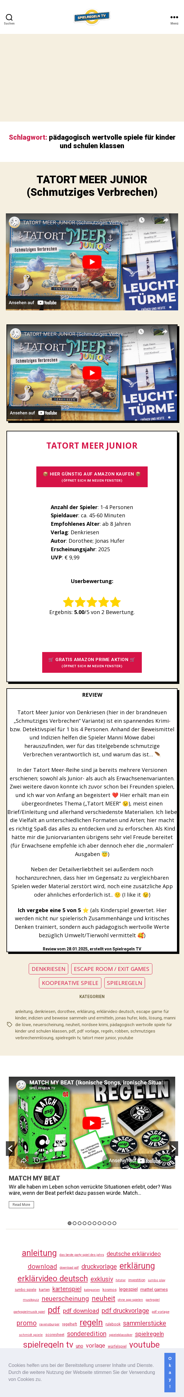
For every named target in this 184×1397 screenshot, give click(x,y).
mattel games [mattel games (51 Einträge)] (154, 1289)
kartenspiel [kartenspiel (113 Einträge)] (66, 1288)
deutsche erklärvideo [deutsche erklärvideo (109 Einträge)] (134, 1253)
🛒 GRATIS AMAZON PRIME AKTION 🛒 (91, 662)
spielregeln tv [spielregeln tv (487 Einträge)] (48, 1345)
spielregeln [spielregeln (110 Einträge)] (149, 1333)
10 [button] (114, 1223)
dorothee (66, 1011)
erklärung (86, 1011)
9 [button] (109, 1223)
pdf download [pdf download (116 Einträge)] (81, 1310)
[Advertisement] (92, 78)
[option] (92, 1145)
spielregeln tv (67, 1037)
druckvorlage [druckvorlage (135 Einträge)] (99, 1266)
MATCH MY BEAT (34, 1178)
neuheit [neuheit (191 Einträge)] (103, 1298)
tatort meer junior (99, 1037)
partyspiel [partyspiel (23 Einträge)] (153, 1300)
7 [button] (99, 1223)
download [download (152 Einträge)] (42, 1266)
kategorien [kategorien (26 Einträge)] (92, 1290)
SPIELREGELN (124, 983)
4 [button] (84, 1223)
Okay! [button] (169, 1372)
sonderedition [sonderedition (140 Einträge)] (86, 1333)
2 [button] (74, 1223)
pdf (72, 1031)
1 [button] (69, 1223)
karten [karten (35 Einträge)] (44, 1289)
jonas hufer (126, 1018)
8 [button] (104, 1223)
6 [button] (94, 1223)
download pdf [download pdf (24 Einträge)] (69, 1268)
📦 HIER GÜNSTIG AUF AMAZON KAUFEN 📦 (92, 477)
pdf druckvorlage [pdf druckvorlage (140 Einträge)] (125, 1310)
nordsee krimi (95, 1024)
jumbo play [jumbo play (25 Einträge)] (156, 1280)
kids (143, 1018)
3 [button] (79, 1223)
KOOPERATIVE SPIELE (70, 983)
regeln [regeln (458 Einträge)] (91, 1322)
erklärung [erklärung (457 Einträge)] (137, 1266)
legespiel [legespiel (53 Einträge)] (128, 1289)
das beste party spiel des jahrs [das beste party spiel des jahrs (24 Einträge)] (81, 1255)
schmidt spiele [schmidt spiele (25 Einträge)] (31, 1335)
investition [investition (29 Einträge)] (136, 1280)
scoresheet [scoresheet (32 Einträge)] (54, 1334)
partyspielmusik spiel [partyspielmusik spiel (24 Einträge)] (29, 1312)
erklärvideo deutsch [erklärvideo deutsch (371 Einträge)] (53, 1278)
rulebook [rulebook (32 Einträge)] (112, 1324)
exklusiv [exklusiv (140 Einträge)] (102, 1279)
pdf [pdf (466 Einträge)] (54, 1310)
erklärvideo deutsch (115, 1011)
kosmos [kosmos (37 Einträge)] (110, 1289)
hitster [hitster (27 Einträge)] (121, 1280)
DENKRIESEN (48, 969)
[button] (44, 1380)
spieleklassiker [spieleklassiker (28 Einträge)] (120, 1335)
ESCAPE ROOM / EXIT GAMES (111, 969)
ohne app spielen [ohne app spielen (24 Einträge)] (130, 1300)
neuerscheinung (48, 1024)
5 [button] (89, 1223)
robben (121, 1031)
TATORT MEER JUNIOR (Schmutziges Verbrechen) (92, 186)
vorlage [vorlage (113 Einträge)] (95, 1345)
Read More (21, 1205)
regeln (107, 1031)
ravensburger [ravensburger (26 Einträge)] (49, 1324)
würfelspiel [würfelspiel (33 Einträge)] (117, 1346)
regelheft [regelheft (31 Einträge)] (69, 1324)
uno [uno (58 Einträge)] (79, 1346)
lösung (155, 1018)
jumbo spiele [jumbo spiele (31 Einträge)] (25, 1289)
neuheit (73, 1024)
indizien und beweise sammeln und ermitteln (70, 1018)
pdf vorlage (88, 1031)
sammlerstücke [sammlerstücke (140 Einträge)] (144, 1323)
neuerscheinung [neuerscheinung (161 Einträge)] (65, 1298)
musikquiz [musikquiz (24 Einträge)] (31, 1300)
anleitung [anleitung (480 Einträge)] (39, 1253)
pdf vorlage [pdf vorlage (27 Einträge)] (160, 1312)
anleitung (24, 1011)
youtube (125, 1037)
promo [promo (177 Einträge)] (26, 1323)
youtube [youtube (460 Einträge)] (144, 1345)
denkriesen (45, 1011)
